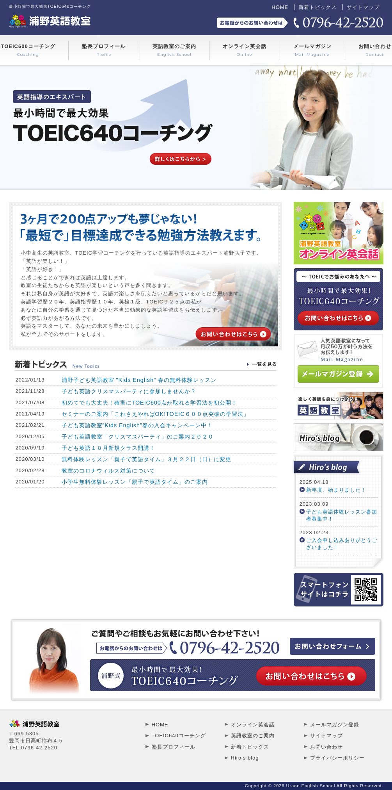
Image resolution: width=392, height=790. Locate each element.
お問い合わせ (374, 50)
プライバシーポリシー (337, 758)
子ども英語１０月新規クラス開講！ (108, 448)
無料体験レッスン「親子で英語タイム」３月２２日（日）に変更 (146, 459)
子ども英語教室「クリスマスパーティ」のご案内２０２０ (138, 436)
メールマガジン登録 (334, 725)
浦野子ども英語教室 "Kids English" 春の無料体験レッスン (139, 380)
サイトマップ (363, 7)
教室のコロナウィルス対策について (108, 470)
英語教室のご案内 (174, 50)
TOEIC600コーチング (28, 50)
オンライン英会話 (244, 50)
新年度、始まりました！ (336, 490)
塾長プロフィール (104, 50)
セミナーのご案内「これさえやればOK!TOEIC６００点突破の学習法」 (155, 414)
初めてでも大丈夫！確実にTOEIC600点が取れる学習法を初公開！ (149, 402)
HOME (279, 7)
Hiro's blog (245, 758)
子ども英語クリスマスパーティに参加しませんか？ (129, 391)
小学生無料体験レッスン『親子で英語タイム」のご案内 (135, 482)
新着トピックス (317, 7)
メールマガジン (312, 50)
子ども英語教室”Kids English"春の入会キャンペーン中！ (137, 425)
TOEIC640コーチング (179, 735)
